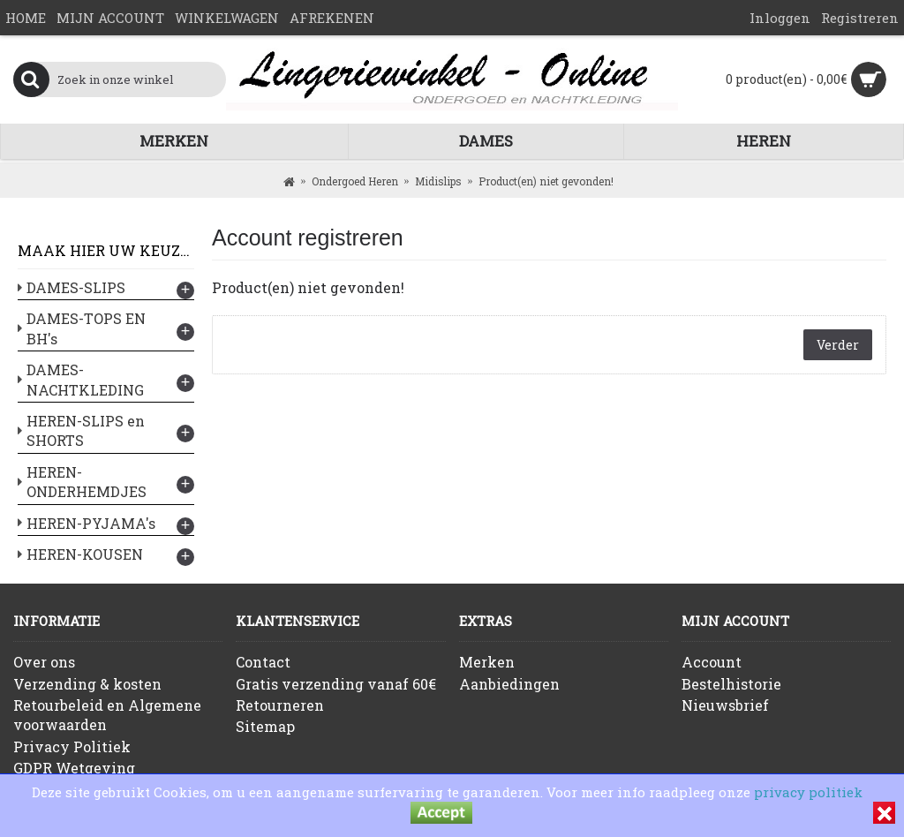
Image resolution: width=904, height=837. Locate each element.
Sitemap (265, 726)
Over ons (44, 661)
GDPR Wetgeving (74, 767)
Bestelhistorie (731, 684)
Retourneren (280, 705)
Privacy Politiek (72, 746)
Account (712, 661)
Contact (263, 661)
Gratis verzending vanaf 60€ (336, 684)
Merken (487, 661)
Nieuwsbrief (725, 705)
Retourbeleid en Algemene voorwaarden (107, 715)
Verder (838, 344)
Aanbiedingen (509, 684)
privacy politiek (808, 792)
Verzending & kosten (87, 684)
